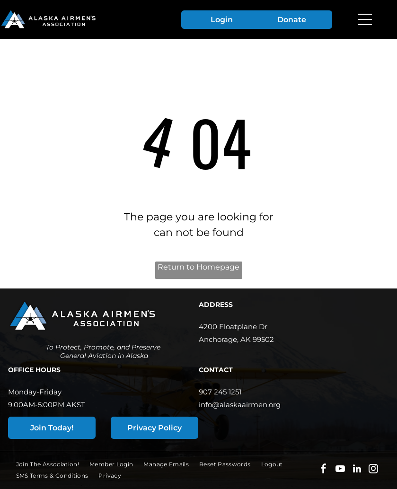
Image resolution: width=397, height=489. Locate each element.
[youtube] (340, 470)
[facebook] (324, 470)
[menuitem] (53, 464)
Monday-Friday (35, 391)
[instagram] (373, 470)
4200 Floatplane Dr (233, 326)
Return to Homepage (198, 266)
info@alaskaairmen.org (240, 404)
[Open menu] (365, 19)
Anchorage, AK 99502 (236, 339)
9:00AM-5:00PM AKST (46, 404)
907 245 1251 (220, 391)
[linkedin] (357, 470)
